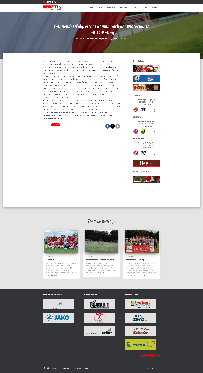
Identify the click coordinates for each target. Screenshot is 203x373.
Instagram (48, 368)
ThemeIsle (156, 368)
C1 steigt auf (50, 260)
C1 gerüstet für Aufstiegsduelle (137, 260)
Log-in (87, 368)
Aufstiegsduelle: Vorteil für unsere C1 (100, 260)
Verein (92, 8)
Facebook (44, 368)
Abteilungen (124, 8)
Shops (146, 8)
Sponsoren (136, 8)
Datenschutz (66, 368)
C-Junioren (55, 124)
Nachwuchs (111, 8)
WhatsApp (55, 368)
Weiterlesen (53, 275)
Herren (101, 8)
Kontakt (155, 8)
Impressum (77, 368)
